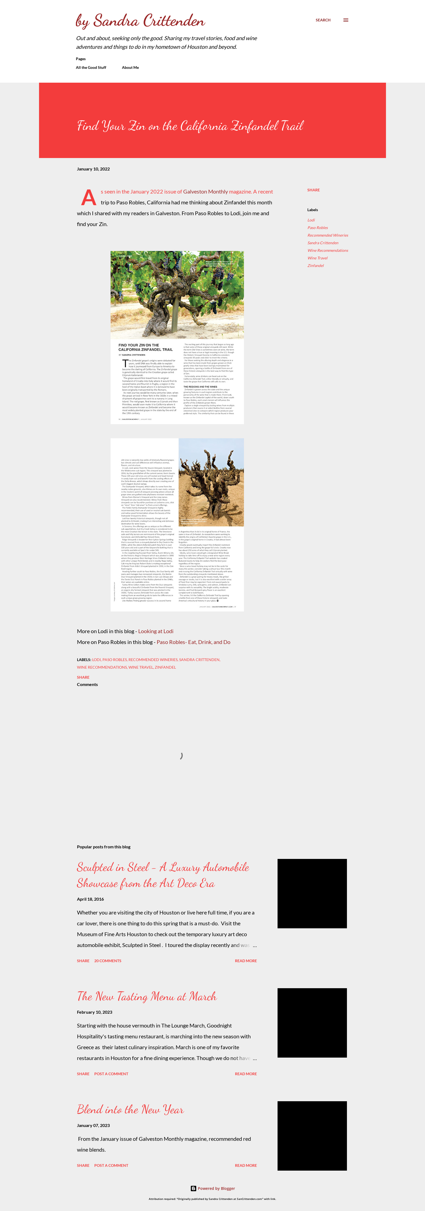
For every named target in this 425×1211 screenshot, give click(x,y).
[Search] (323, 20)
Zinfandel (315, 265)
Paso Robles (317, 227)
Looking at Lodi (155, 631)
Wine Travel (317, 258)
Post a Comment (111, 1073)
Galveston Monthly (205, 191)
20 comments (107, 960)
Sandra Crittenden (322, 242)
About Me (130, 67)
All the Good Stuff (91, 67)
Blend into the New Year (130, 1109)
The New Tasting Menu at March (147, 996)
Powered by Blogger (212, 1188)
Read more (246, 960)
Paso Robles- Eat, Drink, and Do (193, 642)
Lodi (311, 220)
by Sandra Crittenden (140, 20)
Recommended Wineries (327, 235)
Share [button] (313, 190)
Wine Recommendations (327, 250)
